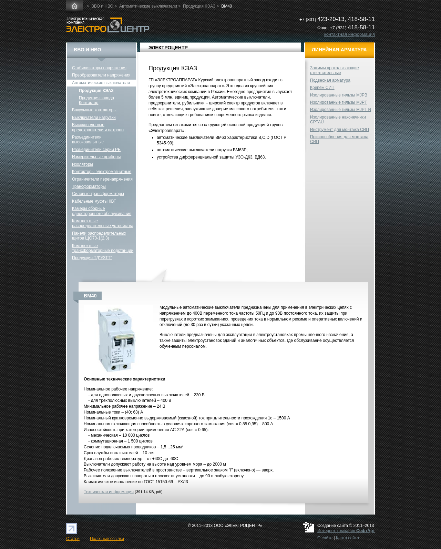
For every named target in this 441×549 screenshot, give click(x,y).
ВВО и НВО (102, 6)
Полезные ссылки (107, 538)
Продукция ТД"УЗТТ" (92, 257)
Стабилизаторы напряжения (99, 67)
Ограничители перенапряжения (102, 179)
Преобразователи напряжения (101, 75)
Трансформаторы (89, 186)
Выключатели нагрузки (94, 117)
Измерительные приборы (96, 156)
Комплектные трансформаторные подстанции (102, 248)
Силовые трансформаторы (98, 193)
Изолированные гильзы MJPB (338, 95)
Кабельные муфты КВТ (94, 201)
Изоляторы (82, 164)
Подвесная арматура (330, 80)
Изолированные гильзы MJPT (338, 102)
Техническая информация (109, 491)
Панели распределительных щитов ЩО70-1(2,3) (99, 236)
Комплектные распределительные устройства (102, 223)
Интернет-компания (346, 530)
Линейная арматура (339, 49)
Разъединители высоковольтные (88, 139)
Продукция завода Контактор (96, 100)
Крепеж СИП (322, 87)
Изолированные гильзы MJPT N (340, 109)
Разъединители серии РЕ (96, 149)
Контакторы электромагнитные (101, 171)
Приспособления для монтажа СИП (339, 139)
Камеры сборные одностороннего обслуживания (101, 211)
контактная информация (349, 34)
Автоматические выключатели (148, 6)
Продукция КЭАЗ (199, 6)
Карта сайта (347, 538)
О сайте (324, 538)
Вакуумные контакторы (94, 110)
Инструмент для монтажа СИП (339, 129)
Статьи (73, 538)
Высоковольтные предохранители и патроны (98, 127)
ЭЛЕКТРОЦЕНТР (168, 47)
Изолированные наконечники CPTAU (338, 119)
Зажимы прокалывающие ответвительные (334, 70)
